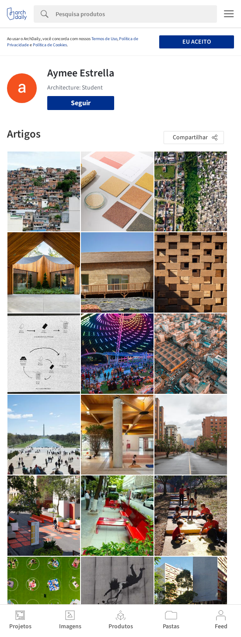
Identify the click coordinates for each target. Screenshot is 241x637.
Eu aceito (196, 42)
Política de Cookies (50, 45)
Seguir (81, 103)
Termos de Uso (104, 39)
